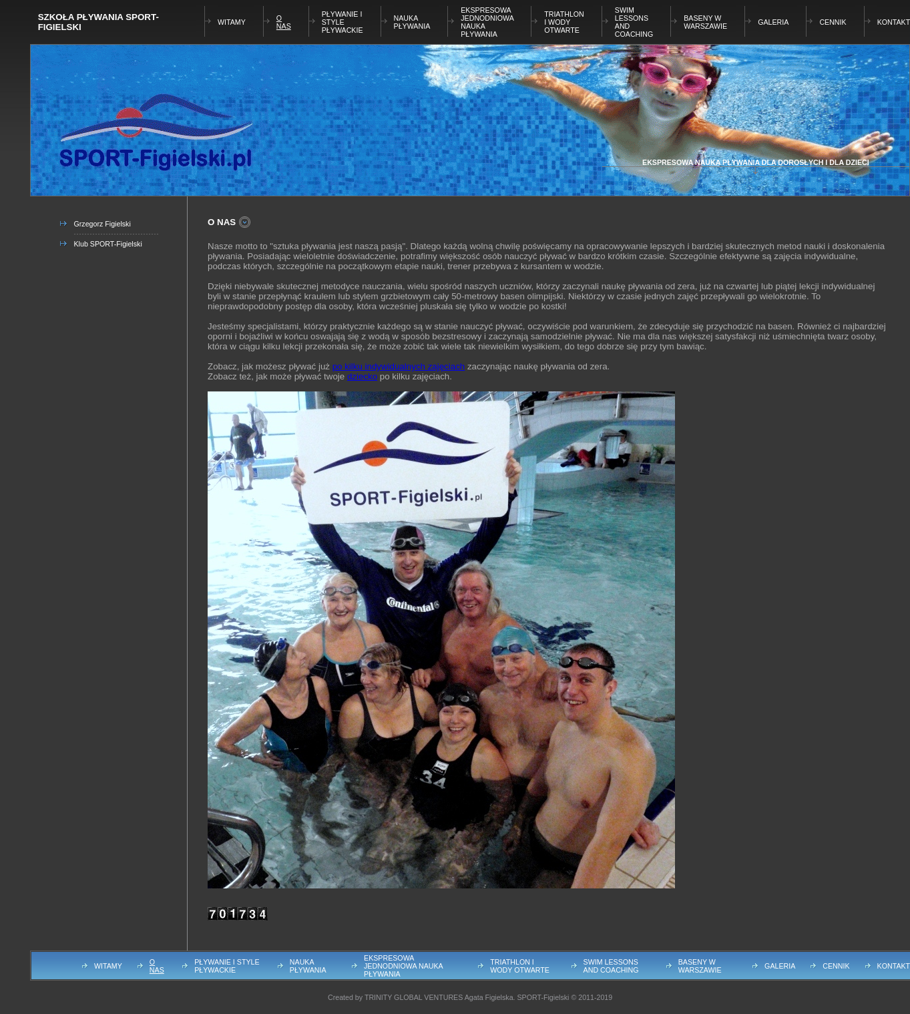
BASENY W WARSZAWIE (705, 22)
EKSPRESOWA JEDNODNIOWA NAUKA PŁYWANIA (403, 966)
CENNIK (832, 22)
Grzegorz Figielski (102, 224)
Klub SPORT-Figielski (108, 244)
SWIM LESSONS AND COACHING (611, 966)
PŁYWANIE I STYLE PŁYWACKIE (342, 22)
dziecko (362, 376)
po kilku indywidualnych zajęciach (398, 366)
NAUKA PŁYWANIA (412, 22)
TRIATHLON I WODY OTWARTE (564, 22)
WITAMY (232, 22)
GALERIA (773, 22)
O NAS (283, 22)
